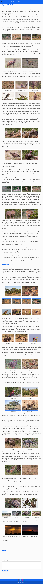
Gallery (19, 1)
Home (4, 1)
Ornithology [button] (14, 1)
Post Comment (5, 570)
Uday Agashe (25, 582)
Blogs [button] (8, 1)
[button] (18, 580)
